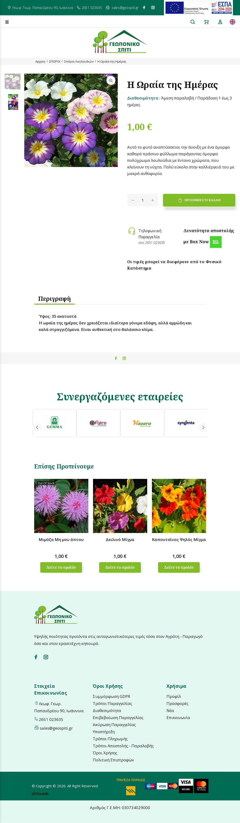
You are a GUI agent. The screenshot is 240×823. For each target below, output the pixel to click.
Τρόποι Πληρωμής (110, 738)
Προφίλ (174, 696)
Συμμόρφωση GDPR (111, 696)
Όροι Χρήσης (105, 752)
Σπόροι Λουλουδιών (79, 61)
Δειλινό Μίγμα (120, 539)
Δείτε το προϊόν (61, 567)
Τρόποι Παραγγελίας (112, 703)
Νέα (170, 710)
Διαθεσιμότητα (107, 710)
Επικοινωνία (178, 717)
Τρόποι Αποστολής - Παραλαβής (123, 745)
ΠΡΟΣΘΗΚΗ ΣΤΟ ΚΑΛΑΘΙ (199, 200)
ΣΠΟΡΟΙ (54, 61)
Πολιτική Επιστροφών (113, 760)
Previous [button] (37, 427)
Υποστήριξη (104, 731)
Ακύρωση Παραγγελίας (114, 724)
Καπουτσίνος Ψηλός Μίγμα (179, 539)
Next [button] (203, 427)
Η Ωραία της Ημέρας (112, 61)
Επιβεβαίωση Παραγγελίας (118, 717)
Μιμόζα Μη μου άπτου (61, 539)
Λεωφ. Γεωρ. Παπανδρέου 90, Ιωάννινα (42, 7)
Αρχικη (40, 61)
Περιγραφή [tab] (54, 298)
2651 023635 (92, 7)
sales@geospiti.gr (125, 7)
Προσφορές (177, 703)
